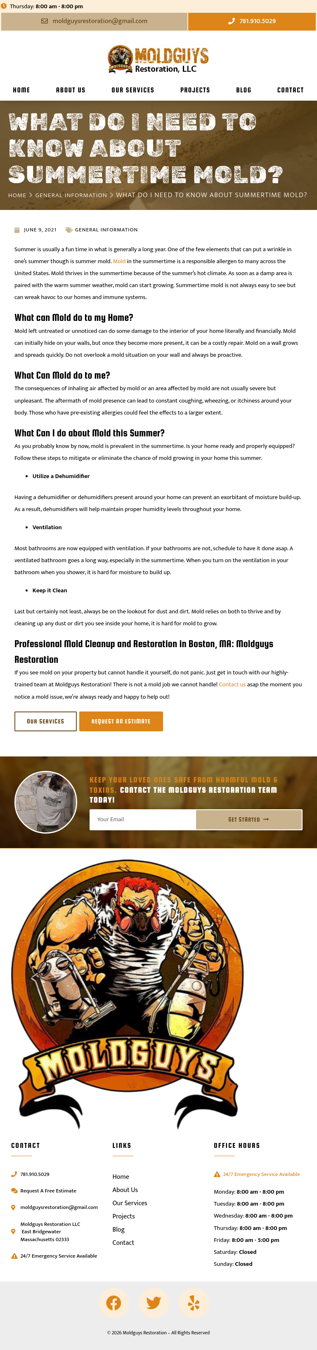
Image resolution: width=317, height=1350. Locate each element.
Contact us (233, 693)
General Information (78, 195)
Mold (120, 270)
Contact (290, 90)
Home (21, 90)
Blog (243, 90)
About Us (71, 90)
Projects (195, 90)
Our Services (132, 90)
